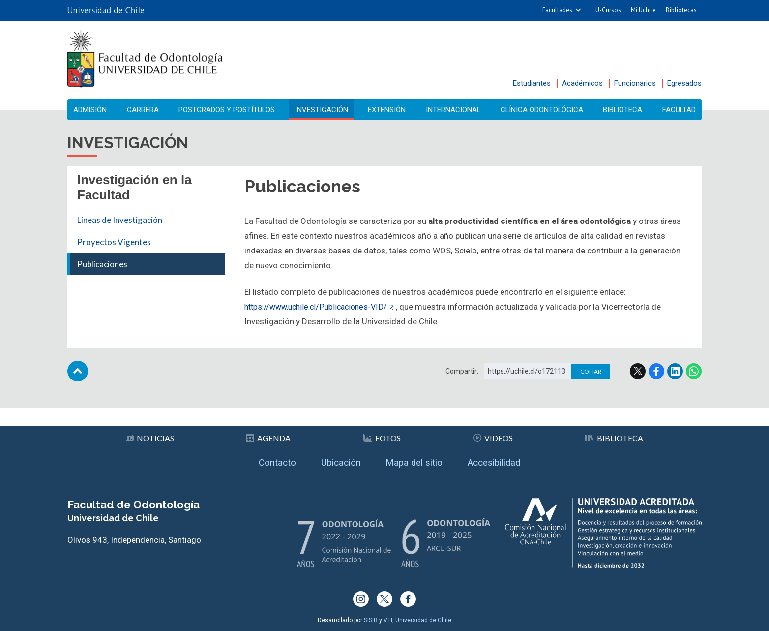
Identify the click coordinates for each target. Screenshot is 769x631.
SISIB (371, 620)
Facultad (676, 110)
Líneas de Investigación (119, 220)
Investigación (323, 110)
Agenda (269, 434)
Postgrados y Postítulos (227, 110)
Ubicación (336, 461)
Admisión (93, 110)
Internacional (452, 110)
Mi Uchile (643, 10)
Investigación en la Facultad (134, 188)
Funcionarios (635, 83)
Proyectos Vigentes (114, 242)
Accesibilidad (503, 461)
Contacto (267, 461)
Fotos (382, 434)
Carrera (144, 110)
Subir (77, 371)
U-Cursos (608, 10)
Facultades (557, 10)
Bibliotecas (681, 10)
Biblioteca (622, 110)
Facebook (656, 371)
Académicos (582, 83)
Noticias (150, 434)
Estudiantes (532, 83)
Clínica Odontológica (541, 110)
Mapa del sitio (415, 461)
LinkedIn (675, 371)
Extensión (387, 110)
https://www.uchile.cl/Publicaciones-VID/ (320, 307)
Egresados (684, 83)
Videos (493, 434)
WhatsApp (694, 372)
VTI (388, 620)
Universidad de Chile (423, 620)
